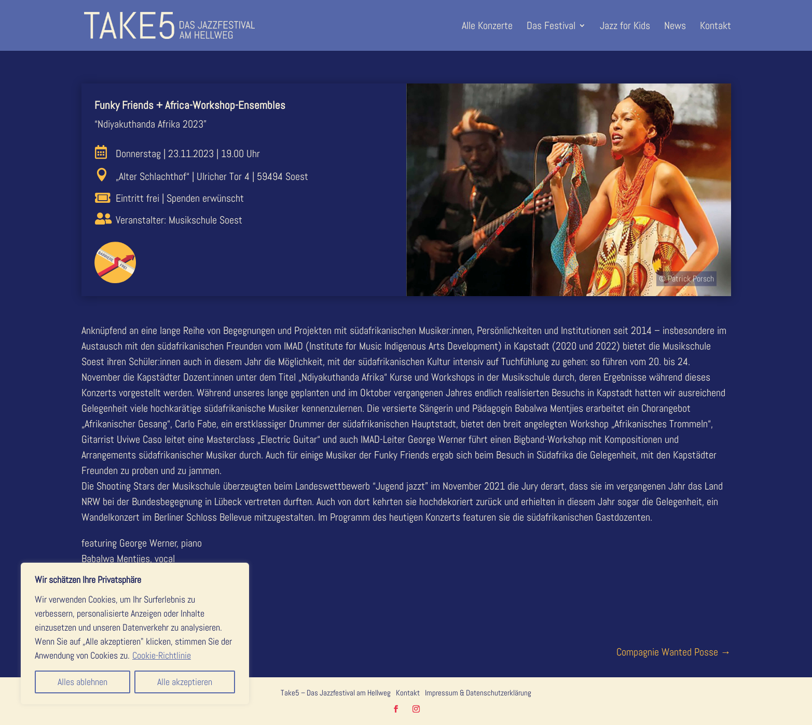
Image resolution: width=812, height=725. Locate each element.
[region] (135, 633)
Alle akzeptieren (184, 682)
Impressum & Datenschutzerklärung (478, 693)
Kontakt (715, 27)
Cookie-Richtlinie (161, 655)
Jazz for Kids (625, 27)
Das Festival (551, 27)
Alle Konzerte (487, 27)
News (675, 27)
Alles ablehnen (82, 682)
